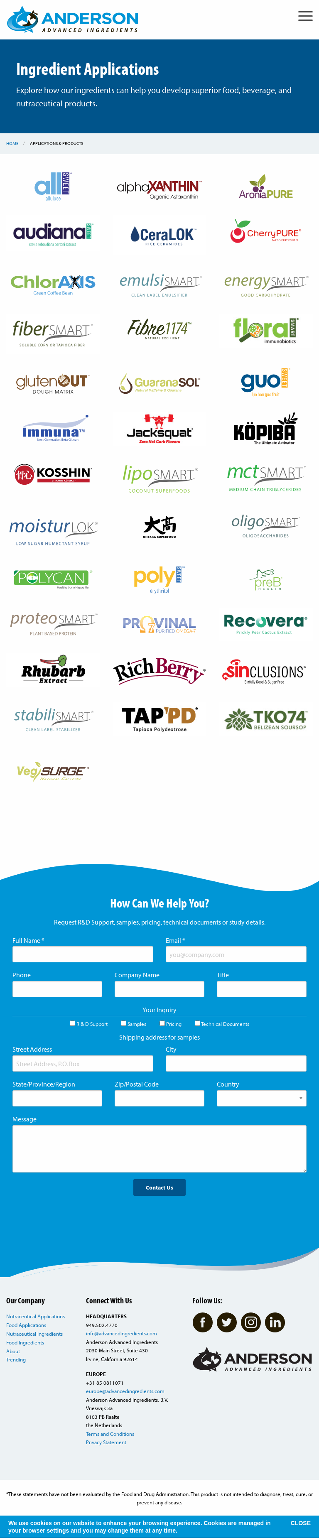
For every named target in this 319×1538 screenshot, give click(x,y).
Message (24, 1119)
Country (228, 1084)
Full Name (28, 940)
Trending (16, 1359)
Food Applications (26, 1325)
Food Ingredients (25, 1342)
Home (12, 143)
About (13, 1351)
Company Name (137, 975)
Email (175, 940)
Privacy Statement (106, 1442)
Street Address (32, 1049)
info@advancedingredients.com (121, 1333)
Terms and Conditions (110, 1433)
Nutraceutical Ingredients (34, 1333)
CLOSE (301, 1523)
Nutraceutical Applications (35, 1316)
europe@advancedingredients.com (125, 1391)
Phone (21, 975)
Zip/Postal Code (137, 1084)
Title (223, 975)
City (171, 1049)
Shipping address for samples (159, 1037)
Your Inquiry (159, 1010)
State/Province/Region (43, 1084)
